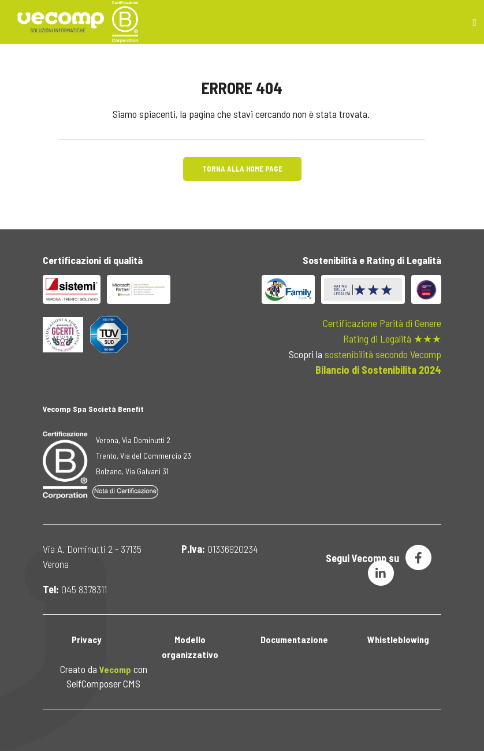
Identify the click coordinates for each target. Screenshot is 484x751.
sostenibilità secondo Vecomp (383, 354)
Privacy (86, 639)
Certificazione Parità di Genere (382, 323)
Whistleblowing (398, 639)
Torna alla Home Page (242, 168)
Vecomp (115, 669)
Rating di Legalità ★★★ (392, 338)
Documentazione (294, 639)
